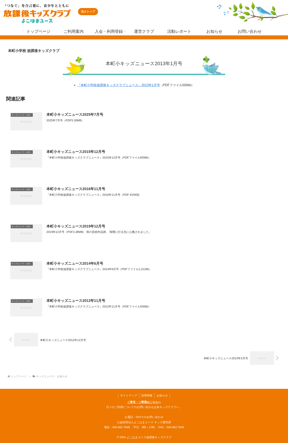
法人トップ (88, 11)
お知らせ (162, 395)
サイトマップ (128, 395)
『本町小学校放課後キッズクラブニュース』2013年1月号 (118, 85)
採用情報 (146, 395)
